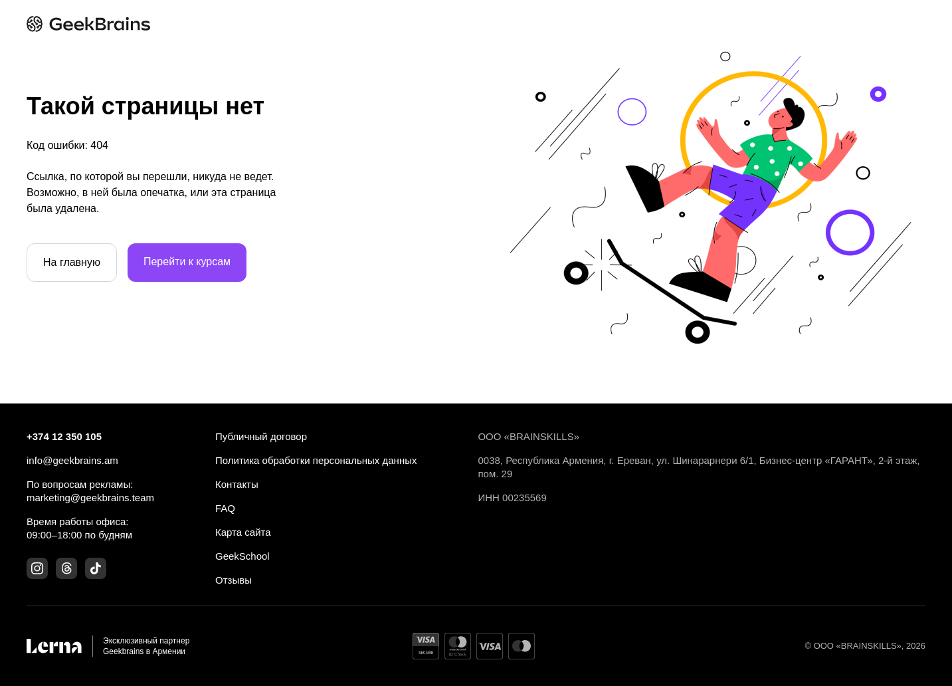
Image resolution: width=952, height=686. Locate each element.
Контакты (236, 484)
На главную (71, 262)
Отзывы (233, 580)
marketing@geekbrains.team (90, 497)
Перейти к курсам (187, 261)
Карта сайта (243, 532)
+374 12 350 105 (64, 436)
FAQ (225, 508)
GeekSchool (242, 556)
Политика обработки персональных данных (316, 460)
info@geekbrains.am (72, 460)
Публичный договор (261, 436)
